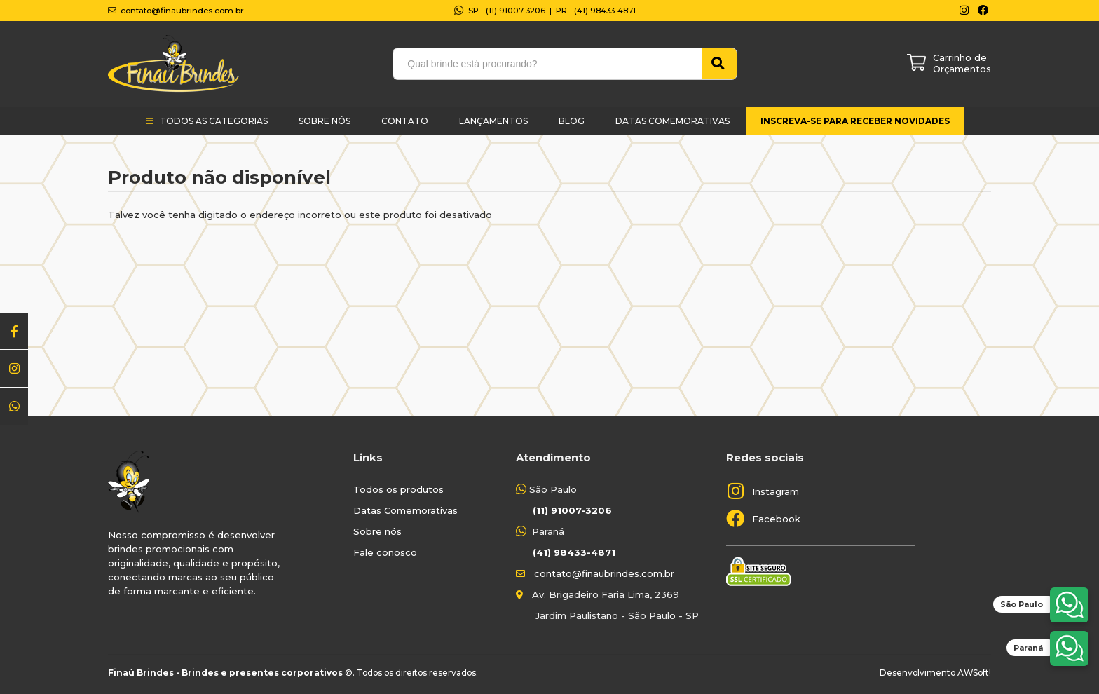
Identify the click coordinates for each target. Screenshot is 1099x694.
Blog (572, 121)
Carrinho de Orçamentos (962, 63)
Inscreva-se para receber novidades (855, 121)
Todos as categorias (214, 121)
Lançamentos (493, 121)
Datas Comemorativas (672, 121)
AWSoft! (974, 672)
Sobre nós (377, 531)
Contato (404, 121)
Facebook (776, 518)
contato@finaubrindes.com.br (604, 573)
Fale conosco (385, 552)
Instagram (775, 491)
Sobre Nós (324, 121)
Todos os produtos (398, 489)
